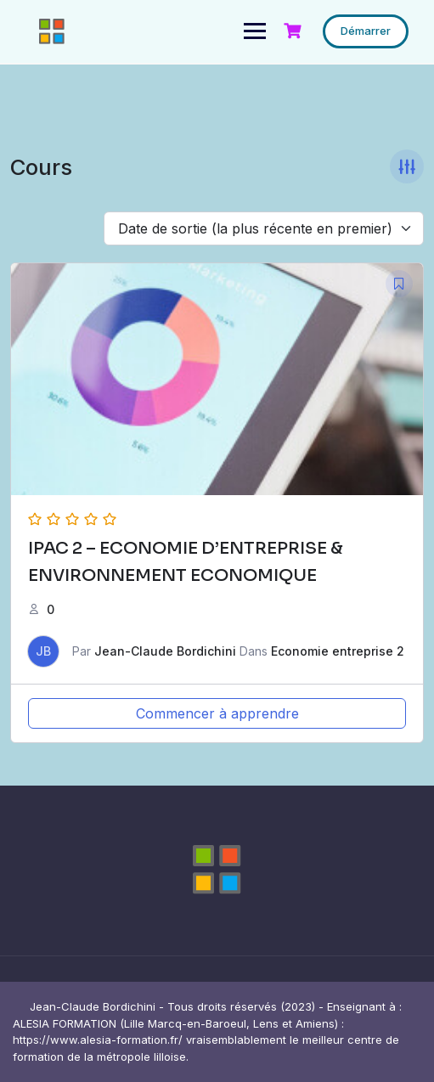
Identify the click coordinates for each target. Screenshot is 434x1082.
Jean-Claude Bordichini (165, 651)
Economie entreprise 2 (337, 651)
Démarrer (366, 30)
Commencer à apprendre (217, 713)
